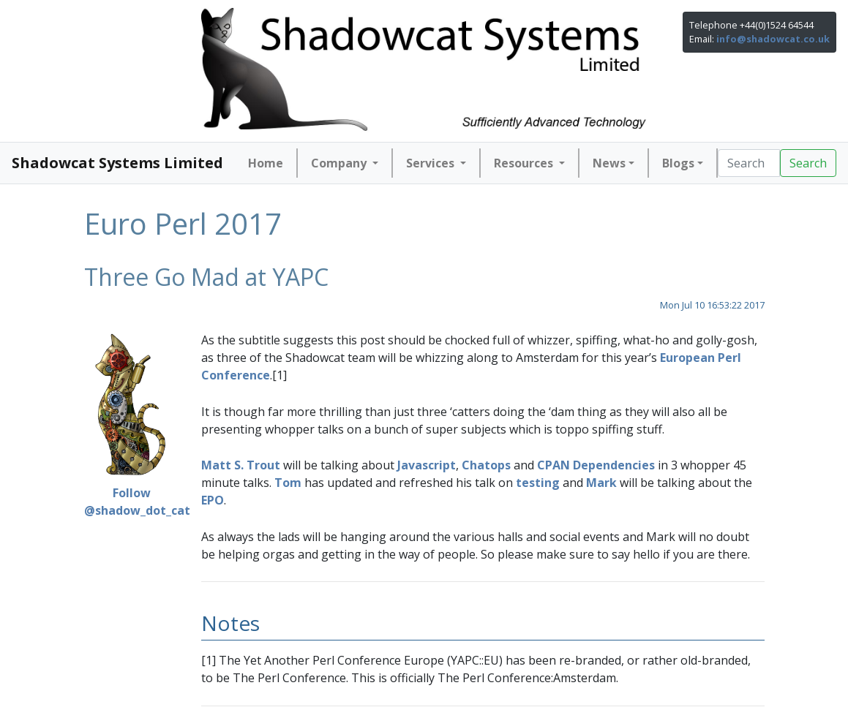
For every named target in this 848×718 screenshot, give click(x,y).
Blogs (678, 163)
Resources (525, 163)
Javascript (426, 465)
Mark (601, 483)
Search (808, 163)
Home (265, 163)
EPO (212, 500)
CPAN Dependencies (596, 465)
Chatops (486, 465)
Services (431, 163)
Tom (287, 483)
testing (538, 483)
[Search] (749, 163)
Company (340, 163)
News (609, 163)
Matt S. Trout (240, 465)
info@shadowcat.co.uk (773, 38)
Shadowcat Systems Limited (117, 163)
